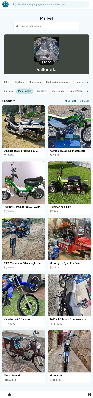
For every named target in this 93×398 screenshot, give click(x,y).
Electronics (35, 82)
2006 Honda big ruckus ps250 (21, 150)
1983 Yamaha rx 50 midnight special (24, 263)
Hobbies (19, 82)
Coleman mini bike (60, 207)
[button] (50, 4)
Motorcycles (24, 91)
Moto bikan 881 (13, 375)
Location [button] (71, 101)
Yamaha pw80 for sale (17, 319)
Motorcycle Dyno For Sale (65, 263)
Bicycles (8, 91)
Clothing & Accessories (58, 82)
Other (7, 82)
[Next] (87, 82)
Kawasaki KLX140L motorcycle (67, 150)
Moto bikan (56, 375)
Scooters (41, 91)
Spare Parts (76, 91)
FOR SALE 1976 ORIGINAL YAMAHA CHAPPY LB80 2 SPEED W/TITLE (42, 207)
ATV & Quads (57, 91)
